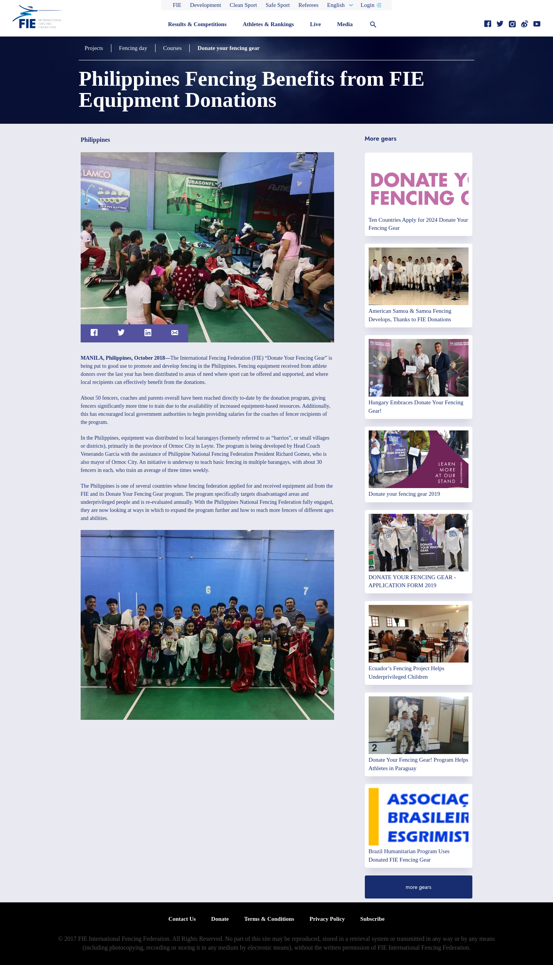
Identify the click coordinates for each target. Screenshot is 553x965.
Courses (172, 48)
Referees (308, 5)
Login (367, 5)
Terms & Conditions (269, 919)
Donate (220, 919)
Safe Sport (278, 5)
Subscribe (372, 919)
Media (345, 24)
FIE (177, 5)
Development (205, 5)
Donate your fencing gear (228, 48)
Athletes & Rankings (268, 24)
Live (315, 24)
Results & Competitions (197, 24)
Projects (93, 48)
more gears (418, 887)
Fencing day (133, 48)
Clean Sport (243, 5)
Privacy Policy (327, 919)
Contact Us (182, 919)
